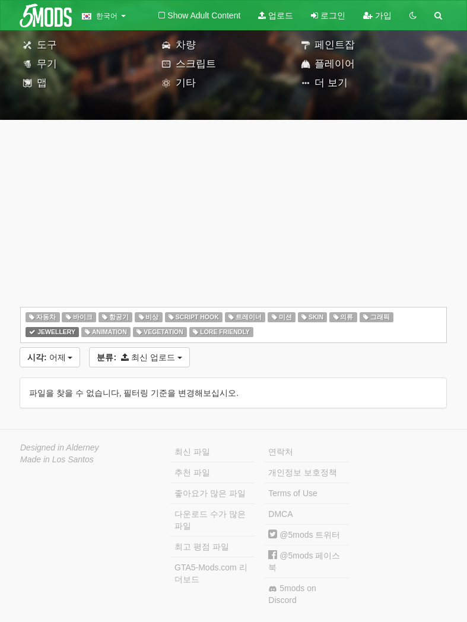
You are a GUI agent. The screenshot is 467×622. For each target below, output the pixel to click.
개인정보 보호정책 (302, 472)
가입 (377, 15)
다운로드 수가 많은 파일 (210, 520)
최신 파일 (192, 451)
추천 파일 (192, 472)
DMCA (280, 514)
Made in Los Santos (57, 459)
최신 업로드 (139, 357)
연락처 (280, 451)
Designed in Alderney (59, 447)
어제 (49, 357)
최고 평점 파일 (201, 546)
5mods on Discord (292, 594)
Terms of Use (292, 493)
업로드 (275, 15)
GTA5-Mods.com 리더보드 (210, 573)
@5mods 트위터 (304, 534)
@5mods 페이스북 (304, 561)
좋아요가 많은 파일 (210, 493)
